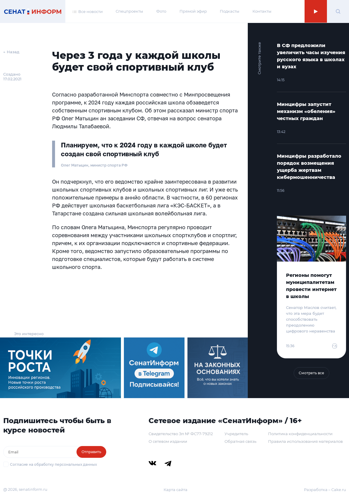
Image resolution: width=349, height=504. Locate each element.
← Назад (11, 51)
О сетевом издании (168, 441)
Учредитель (236, 433)
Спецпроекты (129, 11)
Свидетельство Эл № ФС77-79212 (181, 433)
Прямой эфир (193, 11)
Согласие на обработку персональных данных (53, 464)
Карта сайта (175, 489)
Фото (161, 11)
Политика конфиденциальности (300, 433)
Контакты (261, 11)
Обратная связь (240, 441)
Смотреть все (311, 373)
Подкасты (229, 11)
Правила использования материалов (305, 441)
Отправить (91, 452)
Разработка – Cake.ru (325, 489)
